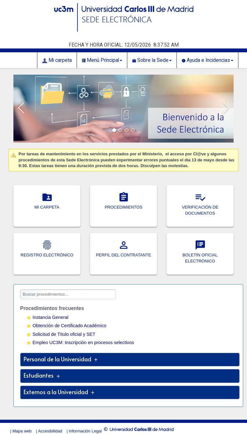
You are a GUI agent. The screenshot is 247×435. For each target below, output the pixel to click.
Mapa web (22, 431)
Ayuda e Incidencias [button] (207, 60)
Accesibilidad (50, 431)
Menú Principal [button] (102, 60)
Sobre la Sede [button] (152, 60)
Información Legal (85, 431)
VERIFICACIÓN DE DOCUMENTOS (200, 207)
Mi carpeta (57, 60)
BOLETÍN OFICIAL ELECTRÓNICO (200, 255)
